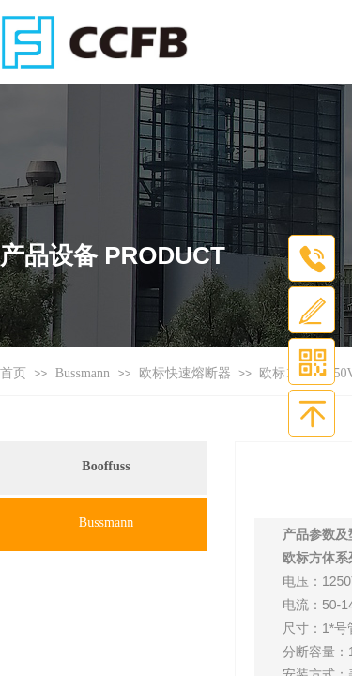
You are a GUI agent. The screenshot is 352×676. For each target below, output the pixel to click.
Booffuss (106, 466)
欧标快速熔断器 (185, 373)
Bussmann (82, 373)
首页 (13, 373)
